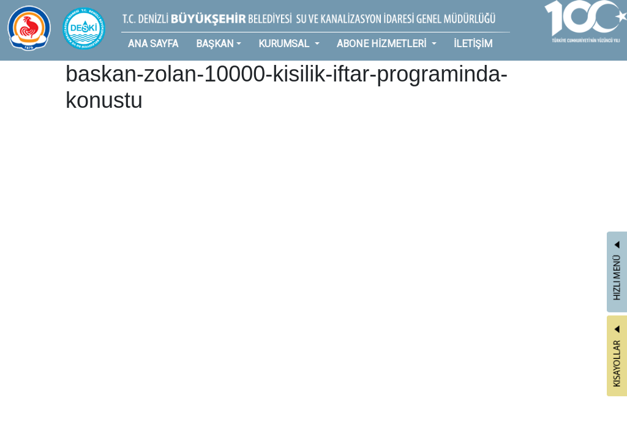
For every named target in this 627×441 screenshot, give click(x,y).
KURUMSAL (285, 44)
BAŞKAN (215, 44)
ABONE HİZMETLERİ (383, 44)
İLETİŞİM (473, 44)
